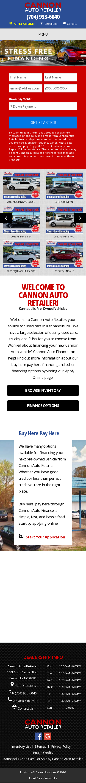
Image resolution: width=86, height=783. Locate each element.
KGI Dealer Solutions (43, 772)
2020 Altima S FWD (64, 236)
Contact (70, 24)
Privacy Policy (61, 746)
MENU (43, 34)
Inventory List (21, 746)
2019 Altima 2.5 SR (21, 236)
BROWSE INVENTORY (43, 390)
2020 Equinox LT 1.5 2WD (21, 271)
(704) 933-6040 (43, 17)
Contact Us (26, 708)
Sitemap (41, 746)
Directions (48, 24)
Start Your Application (45, 537)
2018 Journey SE (64, 201)
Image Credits (43, 752)
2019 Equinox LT (64, 271)
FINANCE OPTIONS (43, 405)
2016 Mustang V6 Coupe (21, 201)
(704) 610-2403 (27, 701)
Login (23, 772)
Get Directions (25, 685)
